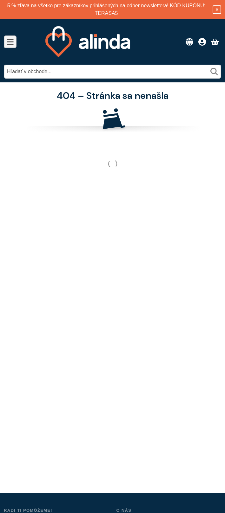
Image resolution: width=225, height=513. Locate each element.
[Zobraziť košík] (214, 41)
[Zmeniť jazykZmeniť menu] (189, 41)
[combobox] (112, 72)
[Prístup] (202, 41)
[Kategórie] (10, 41)
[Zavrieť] (217, 9)
